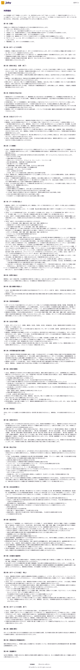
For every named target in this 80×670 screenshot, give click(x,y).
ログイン (76, 3)
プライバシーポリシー (44, 664)
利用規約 (32, 664)
